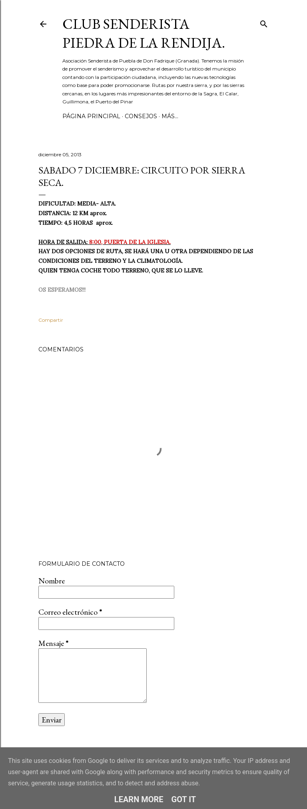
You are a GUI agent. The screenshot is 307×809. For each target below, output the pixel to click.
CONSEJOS (141, 116)
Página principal (91, 116)
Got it (183, 799)
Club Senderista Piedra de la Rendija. (143, 33)
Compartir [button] (50, 320)
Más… (169, 116)
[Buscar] (264, 22)
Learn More (138, 799)
